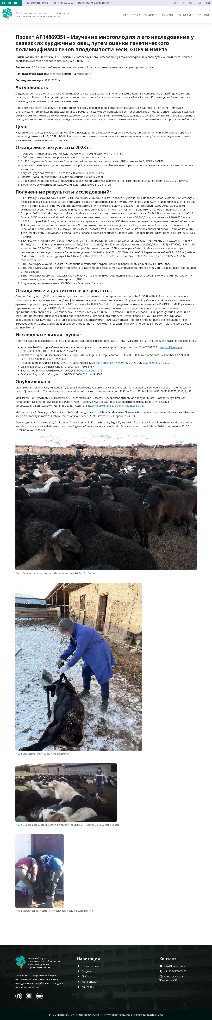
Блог (176, 2)
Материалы (184, 14)
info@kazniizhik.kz (37, 2)
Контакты (203, 14)
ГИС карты (167, 14)
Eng (208, 2)
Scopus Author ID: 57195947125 (110, 363)
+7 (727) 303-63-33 (173, 971)
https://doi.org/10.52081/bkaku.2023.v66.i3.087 (116, 405)
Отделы (149, 14)
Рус (199, 2)
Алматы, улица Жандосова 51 (95, 2)
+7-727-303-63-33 (63, 2)
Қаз (191, 2)
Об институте (130, 14)
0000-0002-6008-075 (89, 370)
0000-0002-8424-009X (156, 363)
